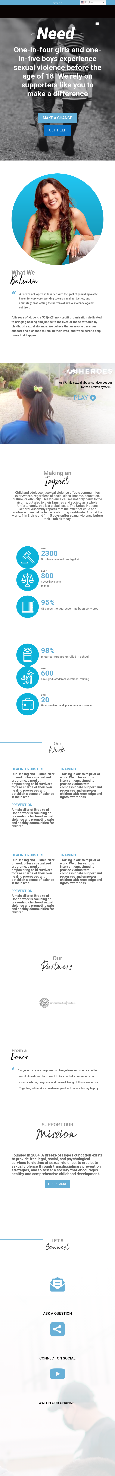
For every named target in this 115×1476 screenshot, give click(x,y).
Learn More (57, 1184)
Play (81, 432)
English (87, 2)
